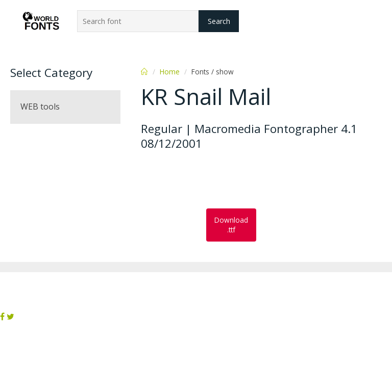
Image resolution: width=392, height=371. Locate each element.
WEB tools (40, 106)
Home (170, 71)
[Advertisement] (222, 180)
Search (219, 21)
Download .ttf (231, 224)
